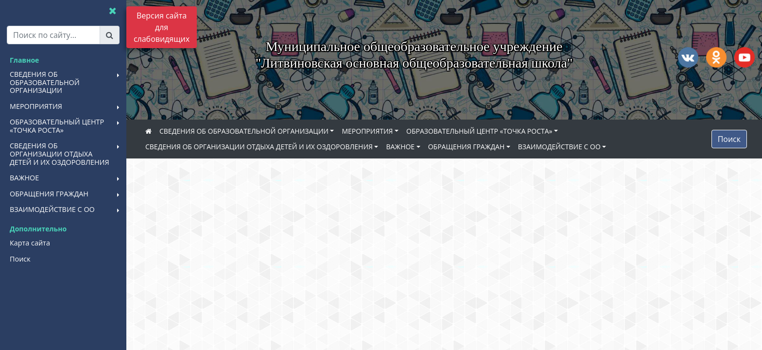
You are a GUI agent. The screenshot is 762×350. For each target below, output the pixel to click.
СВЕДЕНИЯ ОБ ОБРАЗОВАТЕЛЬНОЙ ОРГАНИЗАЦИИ (244, 131)
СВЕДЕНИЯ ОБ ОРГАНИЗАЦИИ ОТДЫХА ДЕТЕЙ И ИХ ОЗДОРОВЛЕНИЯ (259, 146)
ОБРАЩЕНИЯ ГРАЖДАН (466, 146)
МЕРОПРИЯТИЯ (367, 131)
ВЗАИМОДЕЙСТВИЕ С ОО (559, 146)
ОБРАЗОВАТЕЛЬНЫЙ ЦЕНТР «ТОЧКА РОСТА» (479, 131)
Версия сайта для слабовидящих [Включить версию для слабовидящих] (162, 27)
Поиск (729, 139)
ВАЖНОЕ (400, 146)
